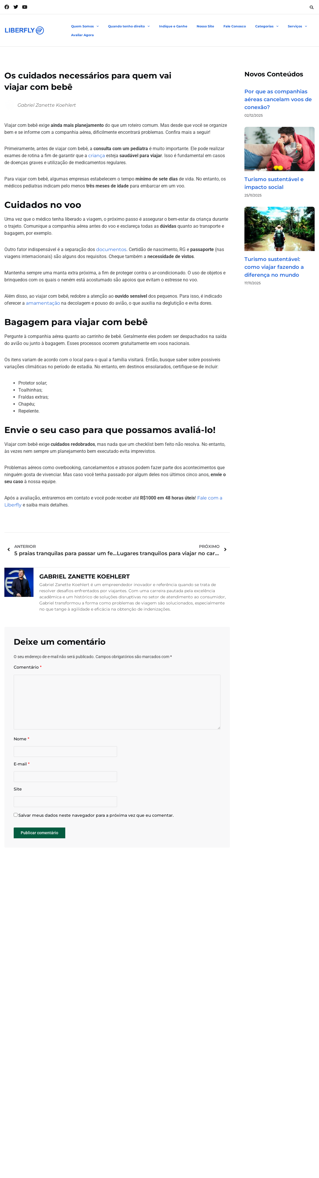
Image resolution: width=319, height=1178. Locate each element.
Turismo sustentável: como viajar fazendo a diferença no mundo (274, 267)
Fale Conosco (234, 26)
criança (96, 155)
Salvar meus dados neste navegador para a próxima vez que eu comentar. (96, 826)
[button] (311, 7)
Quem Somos (85, 26)
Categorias (267, 26)
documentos (111, 249)
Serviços (297, 26)
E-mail (22, 771)
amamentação (43, 303)
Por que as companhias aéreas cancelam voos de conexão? (278, 99)
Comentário (28, 667)
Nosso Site (205, 26)
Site (18, 798)
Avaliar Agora (82, 35)
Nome (21, 745)
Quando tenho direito (129, 26)
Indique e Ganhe (173, 26)
